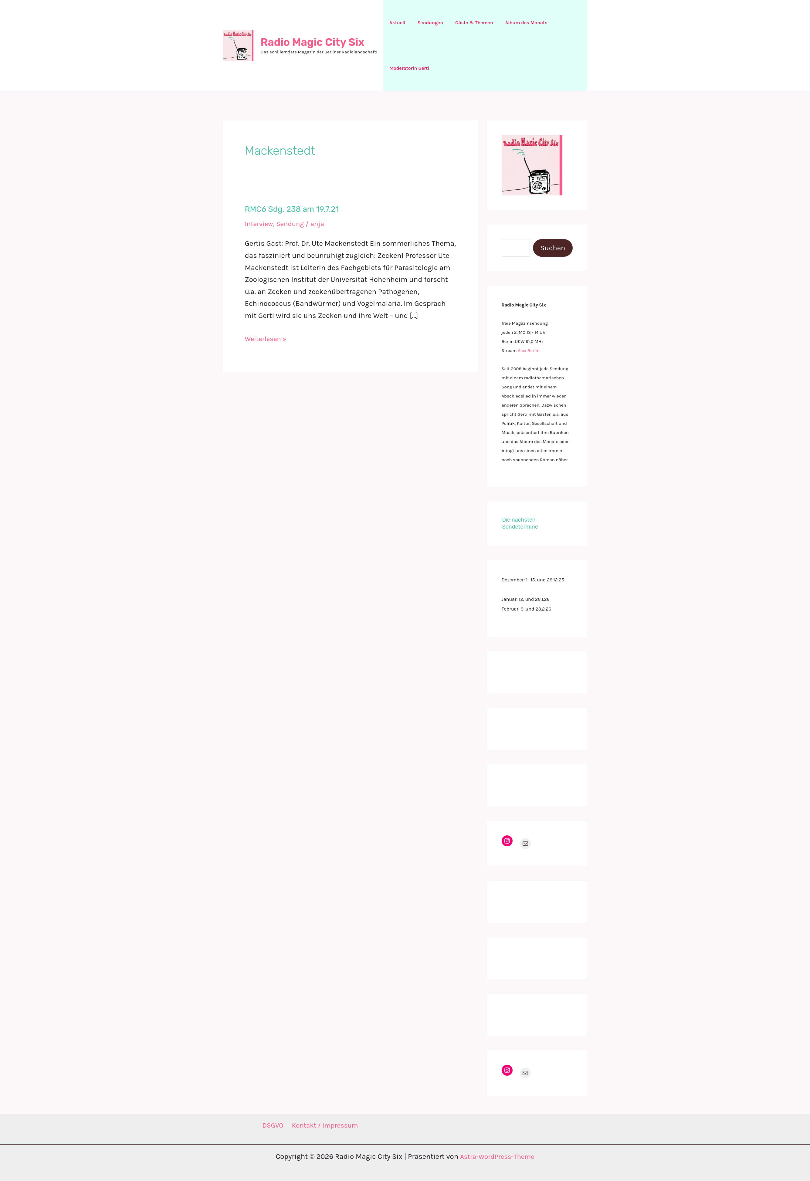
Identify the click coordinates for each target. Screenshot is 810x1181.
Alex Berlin (529, 350)
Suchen (552, 248)
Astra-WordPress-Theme (497, 1156)
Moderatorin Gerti (408, 68)
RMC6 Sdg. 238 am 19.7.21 (292, 209)
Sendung (293, 223)
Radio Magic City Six (312, 42)
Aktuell (396, 22)
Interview (260, 223)
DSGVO (270, 1126)
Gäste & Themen (468, 22)
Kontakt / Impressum (325, 1126)
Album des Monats (518, 22)
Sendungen (426, 22)
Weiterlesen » (267, 339)
